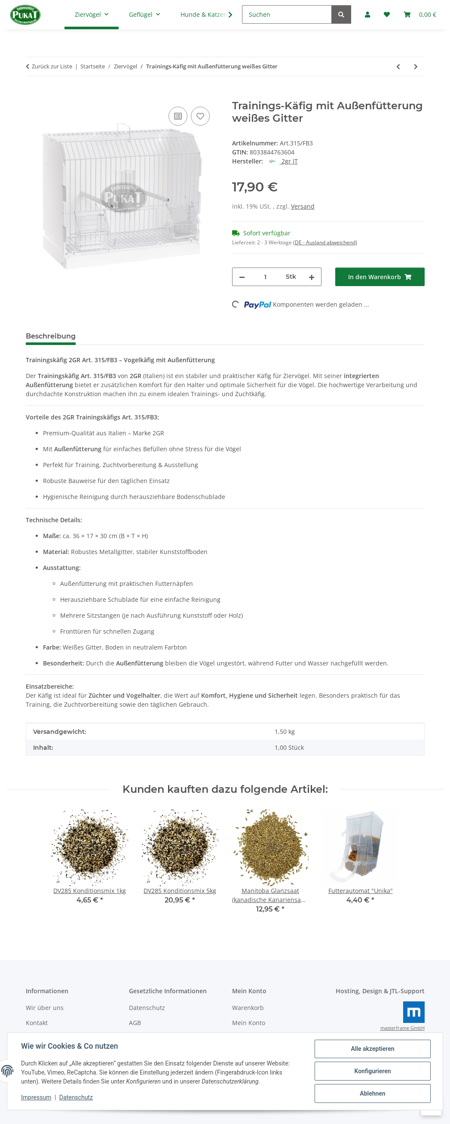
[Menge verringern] (242, 277)
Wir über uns (45, 1008)
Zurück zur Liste (52, 66)
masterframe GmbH (402, 1028)
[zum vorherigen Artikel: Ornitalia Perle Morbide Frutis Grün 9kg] (398, 66)
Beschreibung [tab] (51, 336)
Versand (303, 206)
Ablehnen (372, 1093)
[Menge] (265, 277)
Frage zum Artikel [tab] (184, 336)
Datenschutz (76, 1097)
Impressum (36, 1097)
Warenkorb (248, 1008)
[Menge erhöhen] (311, 277)
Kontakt (37, 1023)
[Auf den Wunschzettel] (200, 116)
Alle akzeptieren (372, 1048)
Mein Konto (248, 1023)
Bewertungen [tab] (114, 336)
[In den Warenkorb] (33, 95)
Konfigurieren (372, 1071)
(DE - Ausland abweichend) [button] (325, 242)
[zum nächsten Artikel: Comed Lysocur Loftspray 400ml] (416, 66)
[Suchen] (287, 14)
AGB (135, 1023)
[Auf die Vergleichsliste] (177, 116)
